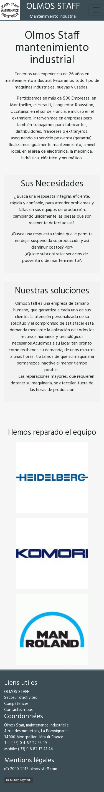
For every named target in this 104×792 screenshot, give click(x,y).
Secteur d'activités (20, 698)
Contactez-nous (18, 710)
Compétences (16, 704)
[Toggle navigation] (96, 9)
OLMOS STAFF (16, 692)
